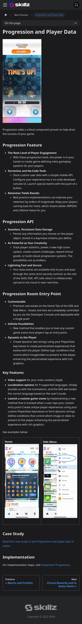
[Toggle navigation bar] (5, 4)
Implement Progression (55, 565)
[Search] (76, 5)
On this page (12, 23)
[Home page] (6, 15)
